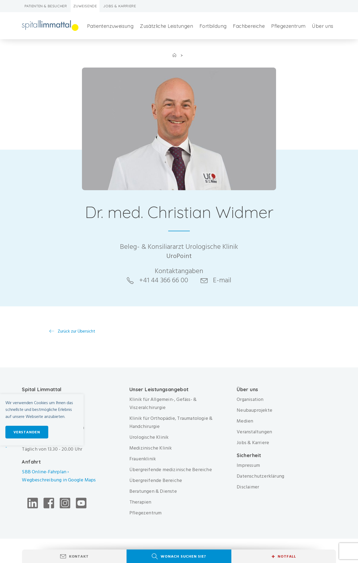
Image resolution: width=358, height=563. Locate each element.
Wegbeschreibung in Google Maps (59, 480)
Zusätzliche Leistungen (166, 26)
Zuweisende (85, 6)
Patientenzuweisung (110, 26)
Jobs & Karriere (119, 6)
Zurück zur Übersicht (76, 331)
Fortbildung (212, 26)
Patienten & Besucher (46, 6)
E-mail (222, 280)
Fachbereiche (249, 26)
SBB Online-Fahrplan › (45, 472)
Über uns (322, 26)
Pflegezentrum (288, 26)
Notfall (283, 556)
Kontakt (79, 556)
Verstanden (26, 432)
